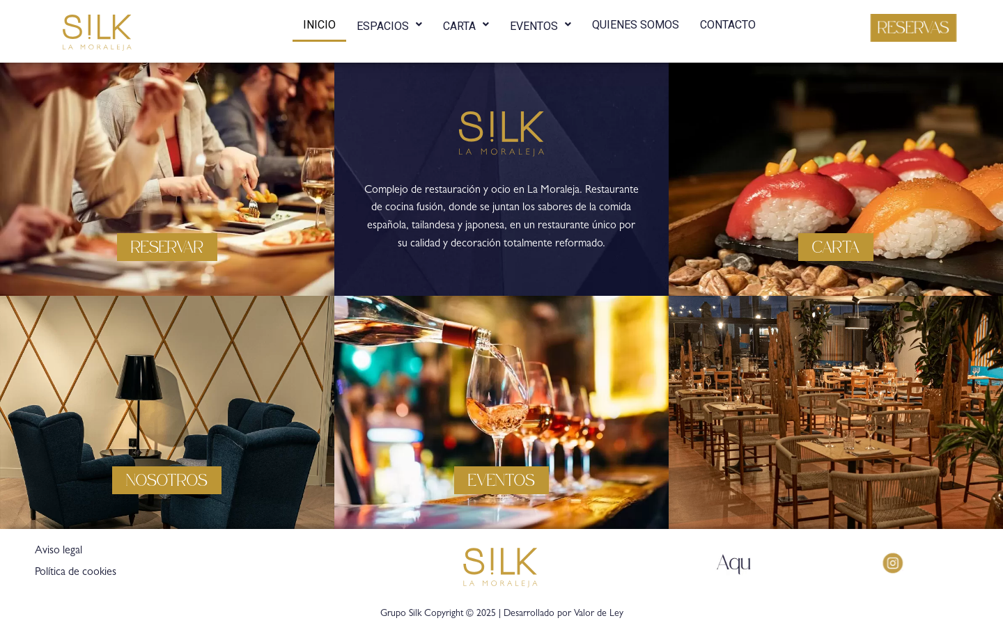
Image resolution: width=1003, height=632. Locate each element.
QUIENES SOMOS (635, 24)
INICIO (319, 24)
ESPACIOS (389, 23)
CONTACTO (728, 24)
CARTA (466, 23)
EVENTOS (540, 23)
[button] (913, 27)
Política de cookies (75, 572)
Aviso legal (58, 551)
